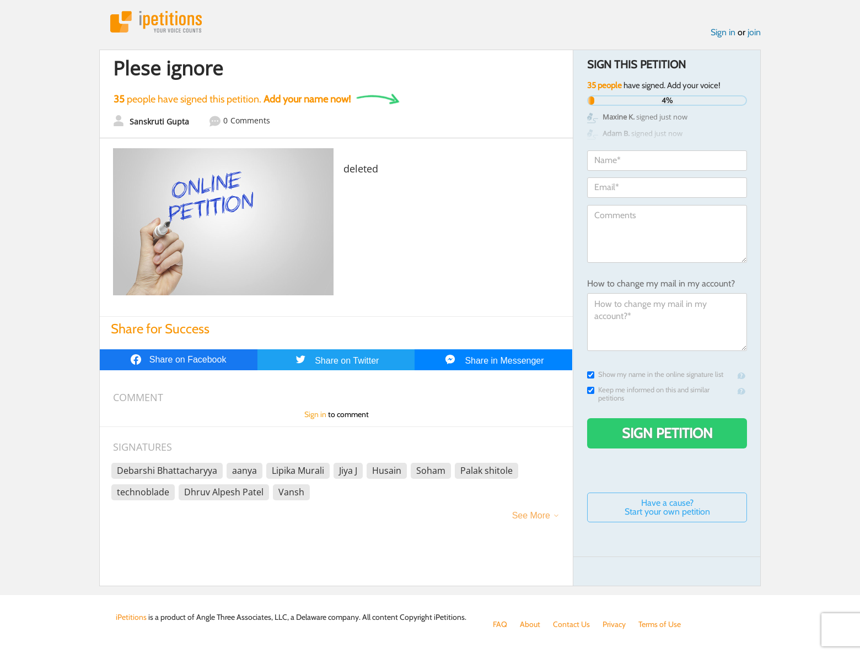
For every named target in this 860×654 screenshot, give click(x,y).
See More (531, 515)
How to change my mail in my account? (661, 283)
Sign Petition (667, 433)
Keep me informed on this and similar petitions (648, 394)
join (754, 32)
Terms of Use (659, 624)
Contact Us (571, 624)
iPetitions (156, 22)
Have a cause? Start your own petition (667, 507)
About (530, 624)
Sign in (723, 32)
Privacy (614, 624)
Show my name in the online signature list (655, 374)
